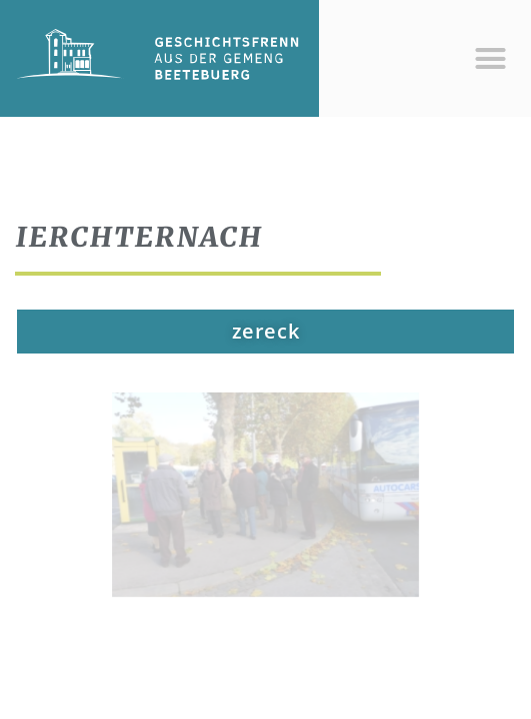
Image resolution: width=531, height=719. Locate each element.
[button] (490, 59)
